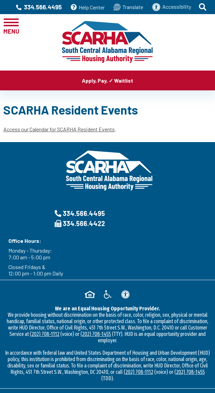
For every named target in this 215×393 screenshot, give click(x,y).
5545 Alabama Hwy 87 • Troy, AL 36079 (107, 369)
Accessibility (171, 7)
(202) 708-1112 (44, 296)
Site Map (90, 363)
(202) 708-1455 (95, 296)
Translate (128, 7)
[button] (203, 7)
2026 (53, 357)
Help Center (88, 7)
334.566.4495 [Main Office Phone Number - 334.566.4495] (39, 7)
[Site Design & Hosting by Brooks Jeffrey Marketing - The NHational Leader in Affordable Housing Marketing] (107, 381)
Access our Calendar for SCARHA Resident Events (59, 129)
